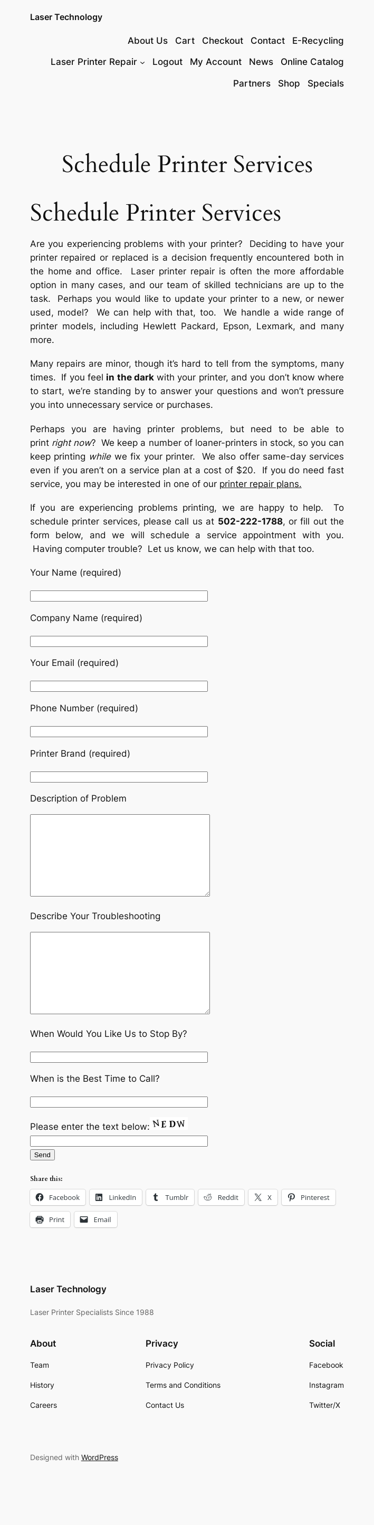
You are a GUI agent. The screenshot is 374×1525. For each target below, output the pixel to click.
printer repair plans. (260, 484)
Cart (185, 40)
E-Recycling (318, 40)
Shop (289, 83)
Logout (167, 61)
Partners (252, 83)
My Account (216, 61)
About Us (148, 40)
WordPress (99, 1488)
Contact (268, 40)
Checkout (222, 40)
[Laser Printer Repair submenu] (142, 61)
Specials (326, 83)
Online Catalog (312, 61)
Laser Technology (66, 17)
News (261, 61)
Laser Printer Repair (94, 61)
